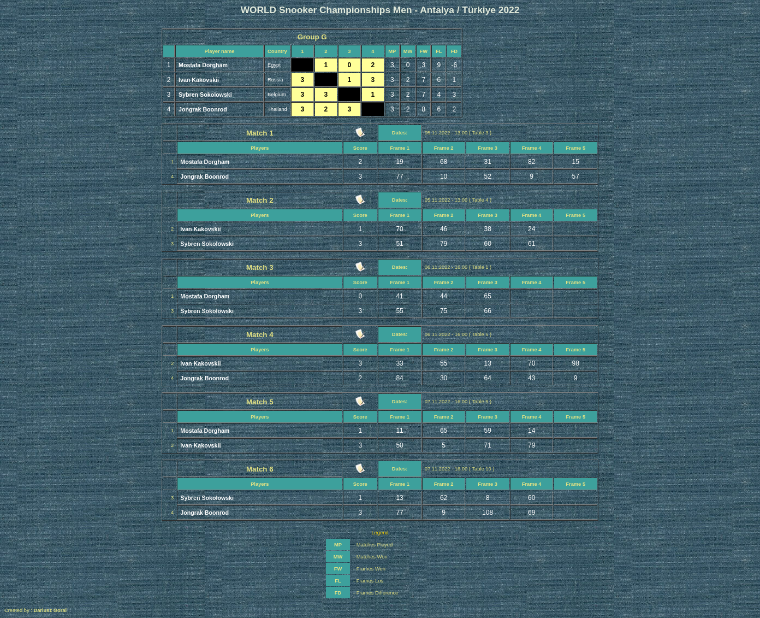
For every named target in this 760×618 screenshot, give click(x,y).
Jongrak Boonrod (203, 109)
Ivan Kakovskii (199, 79)
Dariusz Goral (50, 610)
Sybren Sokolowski (205, 94)
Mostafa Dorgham (203, 65)
